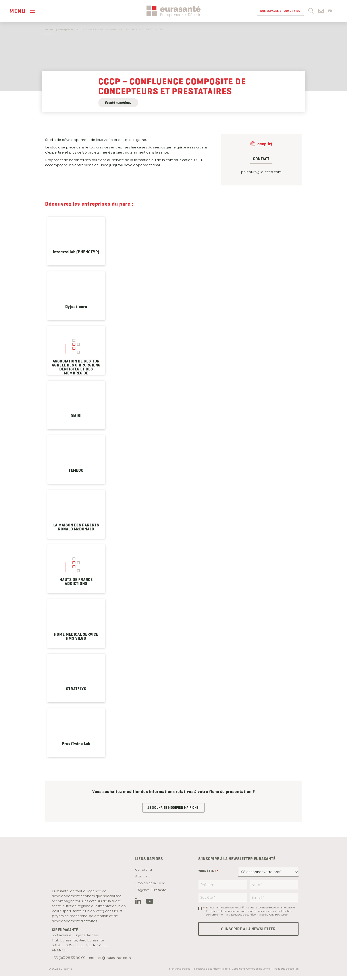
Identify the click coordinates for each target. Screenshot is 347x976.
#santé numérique (118, 102)
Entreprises (66, 29)
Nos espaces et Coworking (280, 11)
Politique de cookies (286, 968)
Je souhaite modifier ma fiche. (173, 807)
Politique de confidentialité (210, 968)
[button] (311, 10)
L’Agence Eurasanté (150, 890)
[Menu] (22, 11)
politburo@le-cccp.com (261, 172)
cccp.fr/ (264, 144)
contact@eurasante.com (110, 958)
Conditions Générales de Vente (251, 968)
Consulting (143, 869)
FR (332, 11)
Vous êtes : (208, 871)
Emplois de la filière (150, 883)
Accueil (50, 29)
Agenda (141, 876)
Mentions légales (179, 968)
